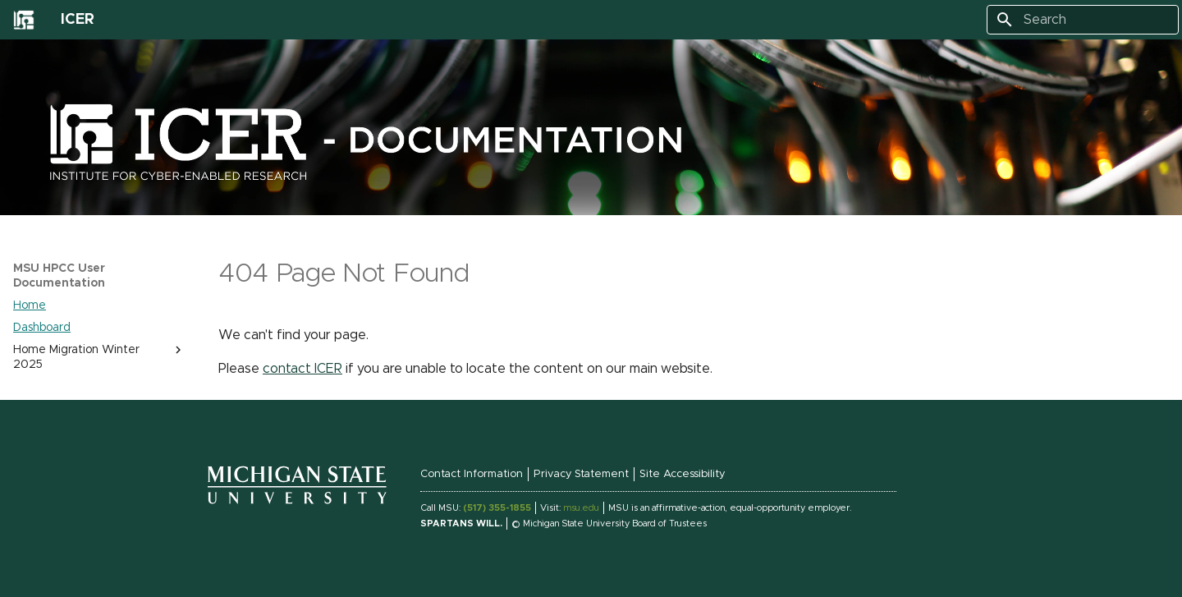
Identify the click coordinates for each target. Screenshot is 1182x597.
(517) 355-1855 (497, 507)
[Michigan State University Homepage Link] (297, 502)
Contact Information (471, 474)
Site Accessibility (682, 474)
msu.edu (581, 507)
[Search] (1083, 19)
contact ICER (302, 368)
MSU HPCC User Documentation (59, 276)
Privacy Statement (581, 474)
